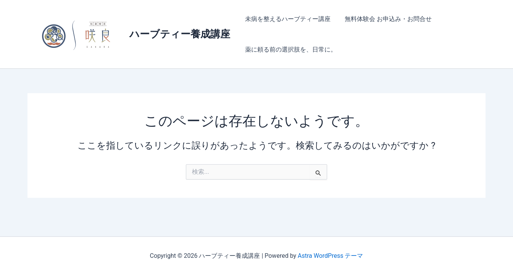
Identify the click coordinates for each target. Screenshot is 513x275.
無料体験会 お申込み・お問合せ (385, 19)
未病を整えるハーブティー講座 (286, 19)
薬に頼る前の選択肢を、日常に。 (290, 49)
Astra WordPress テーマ (330, 255)
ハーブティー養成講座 (179, 34)
